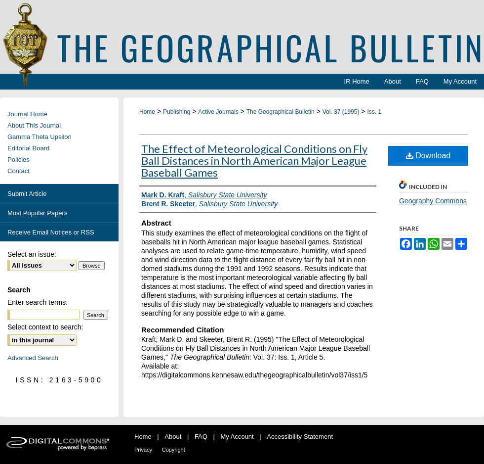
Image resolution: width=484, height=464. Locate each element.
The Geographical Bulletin (280, 111)
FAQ (201, 436)
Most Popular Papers (37, 213)
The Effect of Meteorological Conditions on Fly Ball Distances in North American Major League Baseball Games (254, 160)
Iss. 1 (374, 111)
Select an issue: (31, 254)
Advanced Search (32, 358)
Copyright (173, 450)
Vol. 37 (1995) (341, 111)
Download (428, 155)
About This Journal (34, 125)
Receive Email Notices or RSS (50, 232)
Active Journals (218, 111)
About (172, 436)
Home (147, 111)
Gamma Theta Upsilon (39, 136)
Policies (18, 159)
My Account (237, 436)
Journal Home (27, 114)
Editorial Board (28, 148)
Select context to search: (45, 327)
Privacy (143, 450)
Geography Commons (433, 201)
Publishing (176, 111)
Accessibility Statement (300, 436)
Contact (18, 171)
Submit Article (26, 193)
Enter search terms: (37, 302)
